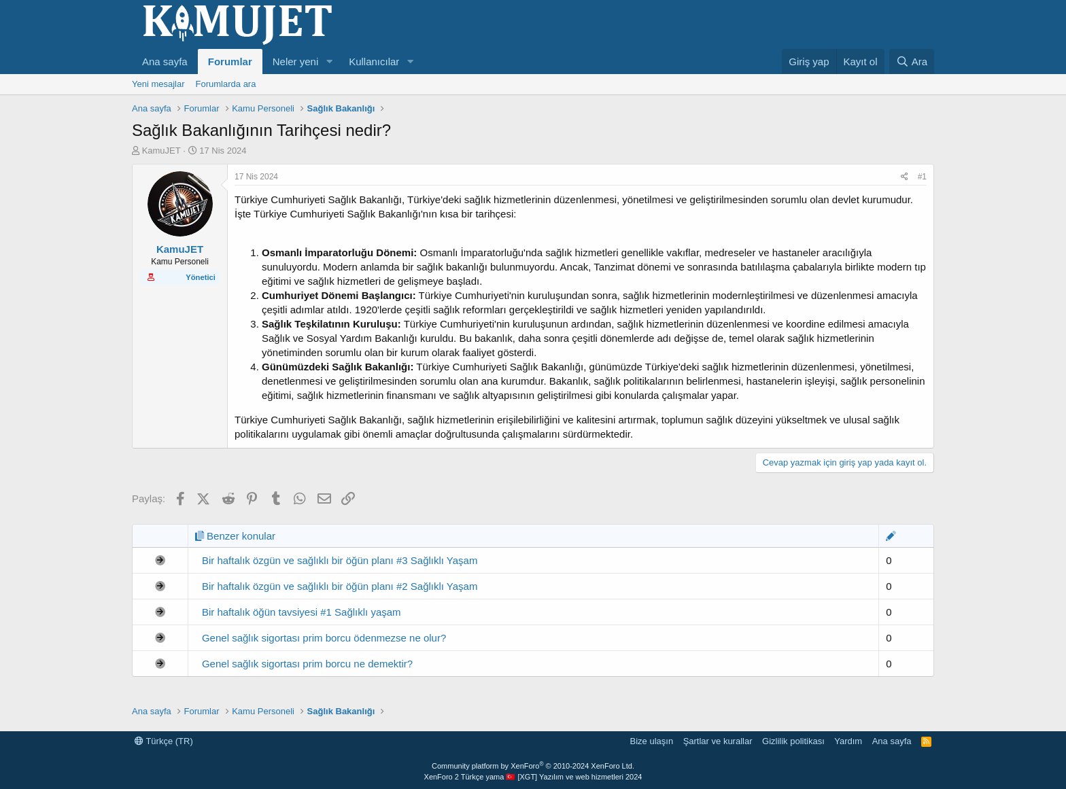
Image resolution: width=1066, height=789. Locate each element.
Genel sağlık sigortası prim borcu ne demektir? (307, 663)
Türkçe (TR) (164, 741)
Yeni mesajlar (158, 84)
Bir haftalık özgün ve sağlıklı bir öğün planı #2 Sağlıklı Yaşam (340, 586)
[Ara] (911, 61)
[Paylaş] (904, 177)
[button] (329, 61)
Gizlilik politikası (793, 741)
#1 (922, 176)
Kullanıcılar (374, 61)
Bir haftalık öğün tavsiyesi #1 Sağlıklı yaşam (301, 612)
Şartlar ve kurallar (718, 741)
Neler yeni (296, 61)
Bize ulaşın (652, 741)
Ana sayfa (165, 61)
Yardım (848, 741)
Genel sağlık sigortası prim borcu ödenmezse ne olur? (324, 638)
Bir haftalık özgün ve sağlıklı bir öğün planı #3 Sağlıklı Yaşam (340, 560)
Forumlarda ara (226, 84)
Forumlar (230, 61)
